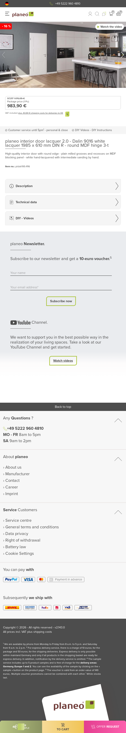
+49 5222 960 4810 (67, 3)
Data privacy (16, 533)
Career (11, 487)
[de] (7, 3)
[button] (7, 3)
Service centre (18, 520)
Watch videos (63, 361)
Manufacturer (17, 474)
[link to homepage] (23, 14)
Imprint (11, 493)
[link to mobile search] (97, 14)
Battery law (15, 546)
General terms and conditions (32, 527)
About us (13, 467)
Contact (12, 480)
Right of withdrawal (22, 540)
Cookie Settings (19, 553)
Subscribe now (61, 301)
